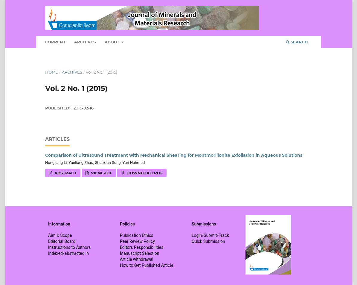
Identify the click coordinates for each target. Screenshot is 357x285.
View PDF (101, 172)
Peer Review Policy (137, 241)
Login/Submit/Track (210, 235)
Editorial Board (61, 241)
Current (55, 41)
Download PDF (144, 172)
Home (51, 72)
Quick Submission (208, 241)
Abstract (65, 172)
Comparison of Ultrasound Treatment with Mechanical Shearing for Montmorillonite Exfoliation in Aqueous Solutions (173, 155)
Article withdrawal (136, 259)
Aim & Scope (60, 235)
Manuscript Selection (139, 253)
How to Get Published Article (146, 265)
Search (297, 41)
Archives (85, 41)
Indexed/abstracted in (68, 253)
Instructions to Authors (69, 247)
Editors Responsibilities (141, 247)
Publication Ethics (136, 235)
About (112, 41)
